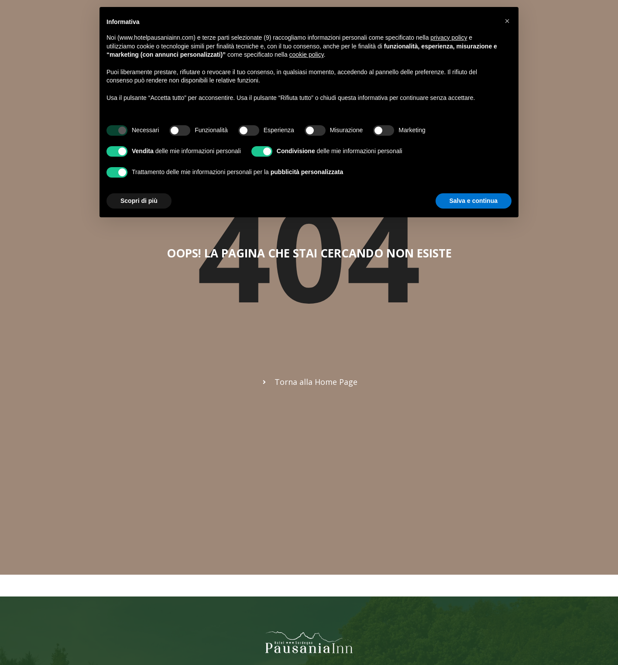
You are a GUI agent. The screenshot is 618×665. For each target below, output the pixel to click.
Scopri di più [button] (139, 200)
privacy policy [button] (448, 37)
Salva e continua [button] (474, 200)
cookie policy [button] (306, 54)
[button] (507, 21)
